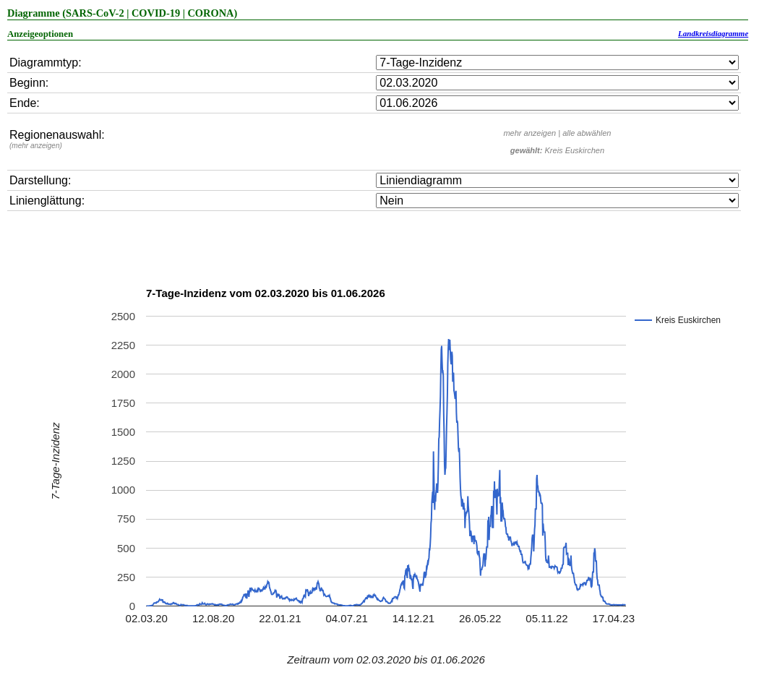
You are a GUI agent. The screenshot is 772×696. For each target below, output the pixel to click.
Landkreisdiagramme (713, 33)
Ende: (24, 103)
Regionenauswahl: (57, 139)
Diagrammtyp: (45, 62)
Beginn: (28, 83)
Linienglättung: (47, 200)
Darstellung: (40, 180)
